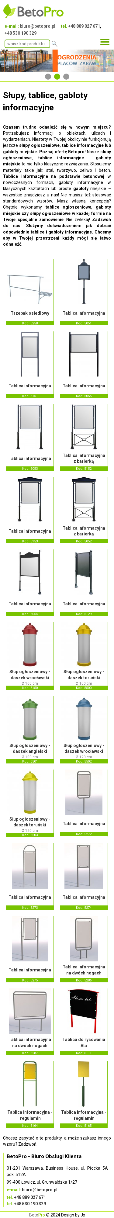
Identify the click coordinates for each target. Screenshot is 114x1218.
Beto (37, 1215)
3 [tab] (66, 77)
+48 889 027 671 (84, 26)
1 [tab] (48, 77)
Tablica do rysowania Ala (83, 1042)
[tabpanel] (57, 61)
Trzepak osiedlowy (30, 313)
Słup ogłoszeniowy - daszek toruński (84, 674)
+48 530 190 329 (20, 33)
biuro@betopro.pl (37, 26)
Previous (7, 61)
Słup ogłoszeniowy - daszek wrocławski (29, 674)
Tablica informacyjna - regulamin (30, 1115)
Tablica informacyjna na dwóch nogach (84, 969)
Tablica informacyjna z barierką (84, 458)
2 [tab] (57, 77)
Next (106, 61)
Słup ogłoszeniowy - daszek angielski (29, 748)
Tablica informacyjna (84, 313)
